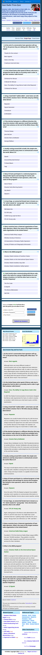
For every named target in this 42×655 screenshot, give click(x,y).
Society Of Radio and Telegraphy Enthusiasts (17, 244)
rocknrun (8, 29)
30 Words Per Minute (10, 78)
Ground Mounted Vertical (11, 159)
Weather (24, 622)
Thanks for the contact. (11, 53)
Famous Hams (8, 619)
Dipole (6, 156)
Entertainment (26, 617)
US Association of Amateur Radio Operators (17, 241)
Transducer (7, 110)
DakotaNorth (28, 603)
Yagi (5, 166)
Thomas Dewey (8, 131)
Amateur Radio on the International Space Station (19, 259)
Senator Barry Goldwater (11, 137)
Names (32, 620)
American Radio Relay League (13, 234)
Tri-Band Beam (8, 163)
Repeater (7, 104)
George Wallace (9, 141)
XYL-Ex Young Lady (9, 219)
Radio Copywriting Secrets (11, 627)
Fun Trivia (7, 1)
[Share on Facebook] (18, 23)
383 (34, 29)
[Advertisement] (21, 34)
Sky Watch (7, 190)
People (34, 615)
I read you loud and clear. (11, 63)
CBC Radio (7, 631)
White (27, 624)
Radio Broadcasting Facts (11, 623)
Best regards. (8, 56)
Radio (30, 618)
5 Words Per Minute (10, 82)
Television (24, 615)
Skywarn (6, 193)
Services (27, 1)
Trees (23, 624)
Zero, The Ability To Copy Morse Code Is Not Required (20, 85)
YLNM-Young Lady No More (12, 215)
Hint (38, 48)
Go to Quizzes (29, 637)
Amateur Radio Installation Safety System (16, 266)
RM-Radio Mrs (8, 209)
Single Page (27, 38)
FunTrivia (30, 646)
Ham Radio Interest (9, 621)
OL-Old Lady (8, 212)
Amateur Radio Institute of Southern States (17, 256)
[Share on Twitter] (27, 23)
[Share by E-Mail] (36, 23)
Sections (15, 1)
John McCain (8, 134)
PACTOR (6, 293)
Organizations (26, 620)
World (29, 615)
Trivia (21, 1)
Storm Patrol (8, 183)
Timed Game (35, 38)
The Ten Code (8, 283)
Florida (29, 622)
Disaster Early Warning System (13, 187)
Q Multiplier (7, 113)
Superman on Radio (9, 637)
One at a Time (19, 38)
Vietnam (34, 622)
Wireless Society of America (12, 238)
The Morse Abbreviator (11, 290)
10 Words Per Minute (10, 88)
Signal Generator (9, 107)
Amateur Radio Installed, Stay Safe (14, 262)
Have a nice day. (9, 59)
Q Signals (7, 286)
